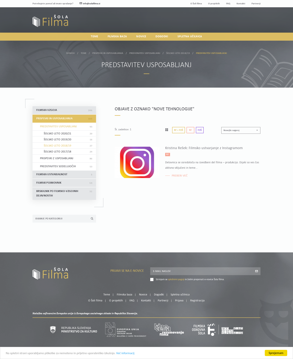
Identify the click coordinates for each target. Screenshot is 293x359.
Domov (70, 52)
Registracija (254, 22)
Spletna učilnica (190, 36)
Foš (200, 130)
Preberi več (180, 175)
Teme (94, 36)
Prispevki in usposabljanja (107, 52)
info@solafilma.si (90, 3)
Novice (141, 36)
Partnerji (256, 3)
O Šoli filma (196, 3)
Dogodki (161, 36)
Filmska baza (117, 36)
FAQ (228, 3)
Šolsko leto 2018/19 (178, 52)
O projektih (214, 3)
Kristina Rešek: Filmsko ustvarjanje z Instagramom (204, 148)
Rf (190, 130)
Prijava (237, 22)
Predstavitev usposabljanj (144, 52)
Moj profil (241, 17)
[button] (240, 130)
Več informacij (125, 356)
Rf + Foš (178, 130)
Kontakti (241, 3)
